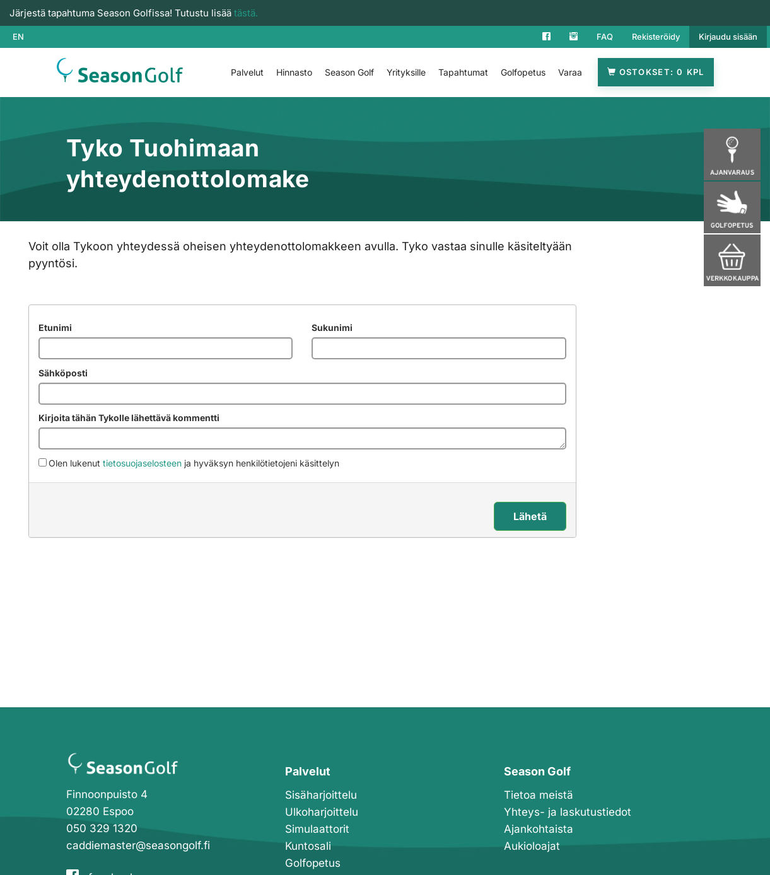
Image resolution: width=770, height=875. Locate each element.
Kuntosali (308, 846)
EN (18, 37)
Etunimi (55, 327)
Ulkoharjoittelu (321, 812)
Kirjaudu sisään (728, 37)
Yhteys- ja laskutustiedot (567, 812)
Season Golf (349, 72)
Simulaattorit (317, 829)
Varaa (570, 72)
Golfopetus (523, 72)
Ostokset (655, 72)
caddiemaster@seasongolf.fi (138, 845)
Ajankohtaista (538, 829)
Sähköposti (63, 373)
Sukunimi (332, 327)
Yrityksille (406, 72)
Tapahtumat (463, 72)
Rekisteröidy (656, 37)
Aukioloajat (532, 846)
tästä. (246, 13)
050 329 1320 (101, 828)
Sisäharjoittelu (321, 795)
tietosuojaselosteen (142, 463)
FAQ (605, 37)
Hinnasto (294, 72)
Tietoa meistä (538, 795)
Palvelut (247, 72)
